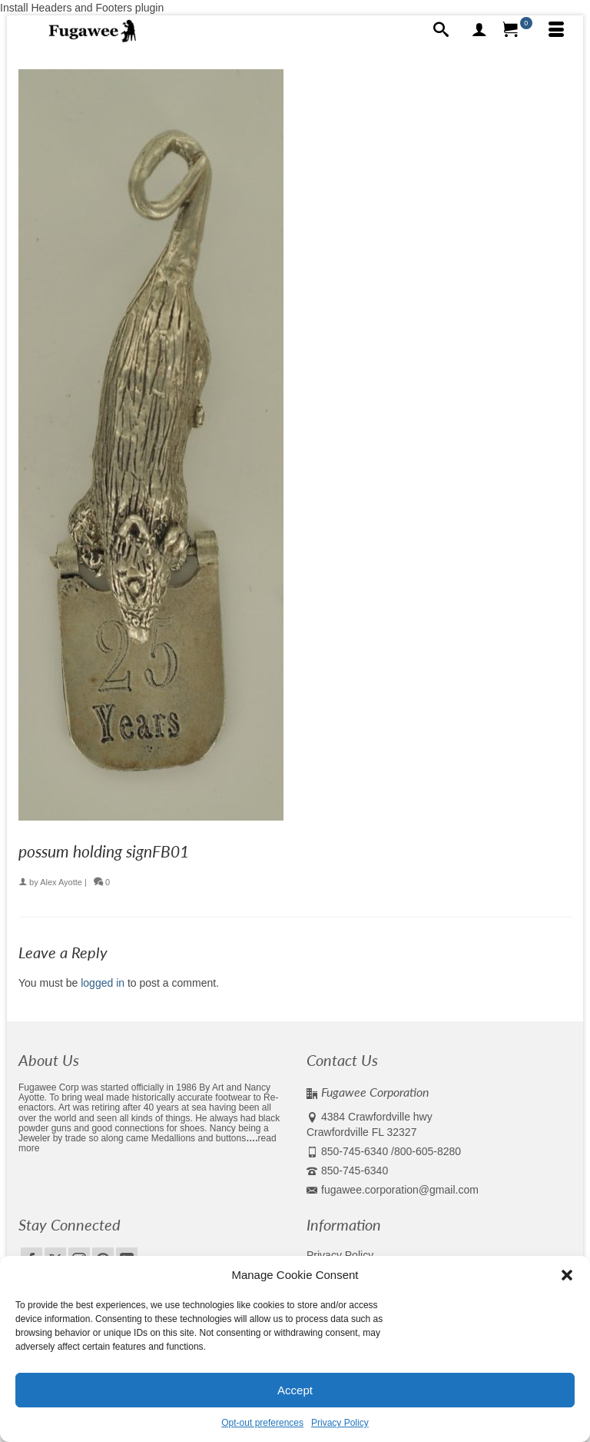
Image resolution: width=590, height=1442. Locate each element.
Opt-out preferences (262, 1422)
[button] (567, 1275)
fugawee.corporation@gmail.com (393, 1190)
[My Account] (479, 30)
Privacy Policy (340, 1422)
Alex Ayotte (61, 882)
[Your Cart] (518, 30)
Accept (295, 1390)
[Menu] (556, 30)
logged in (102, 983)
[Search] (441, 30)
